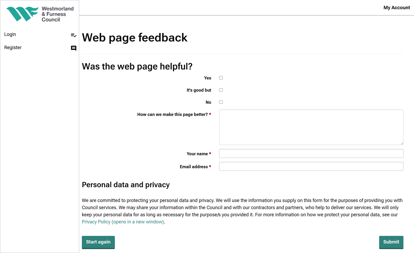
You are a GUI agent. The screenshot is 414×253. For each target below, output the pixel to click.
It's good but (199, 90)
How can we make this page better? (172, 114)
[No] (221, 102)
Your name (197, 153)
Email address (194, 166)
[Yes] (221, 77)
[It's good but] (221, 90)
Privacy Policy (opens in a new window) (123, 221)
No (208, 102)
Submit (391, 242)
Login (40, 34)
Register (40, 48)
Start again (98, 242)
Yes (207, 78)
